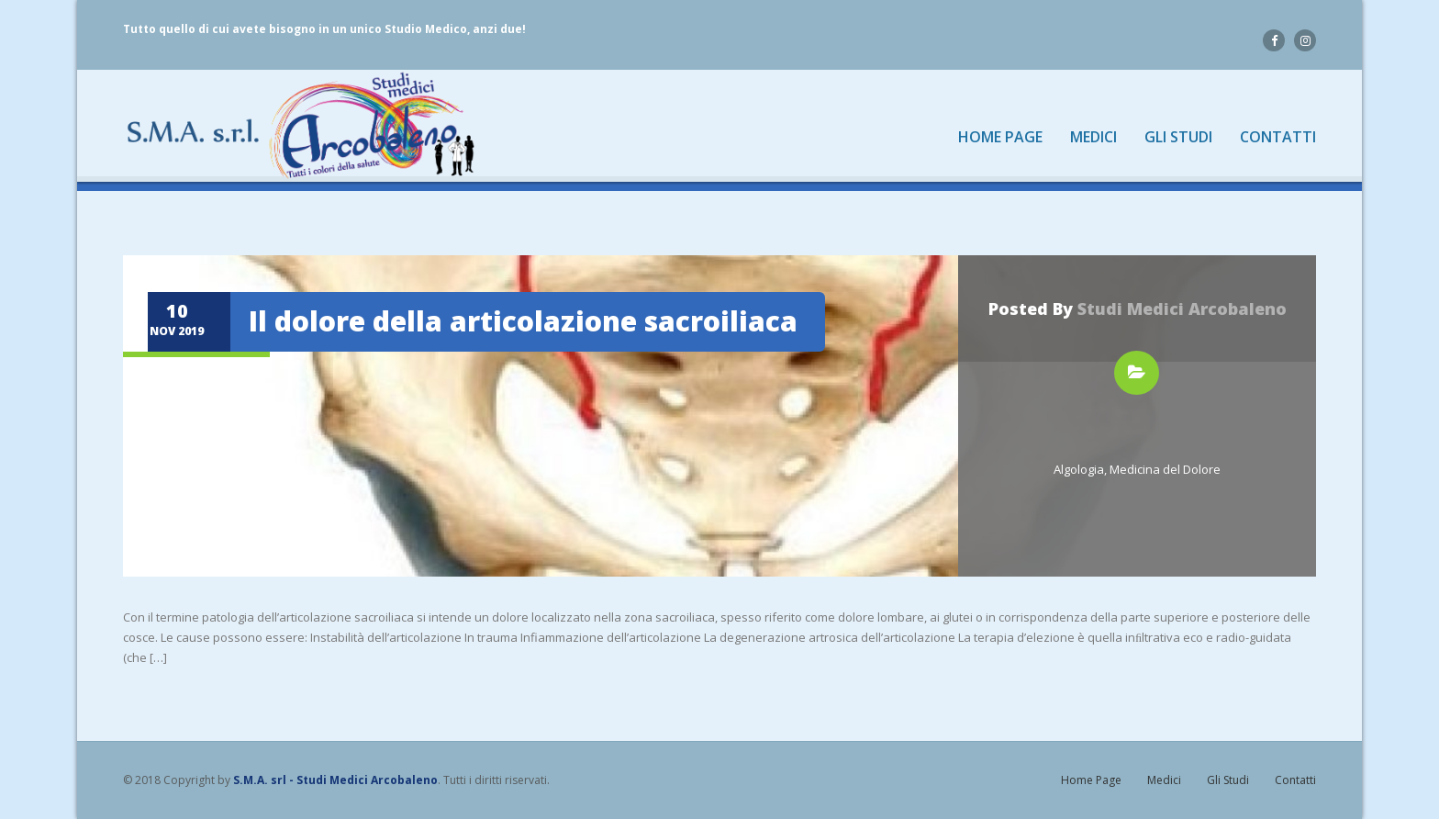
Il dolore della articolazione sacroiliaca (523, 321)
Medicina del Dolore (1165, 469)
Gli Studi (1178, 137)
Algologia (1079, 469)
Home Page (1000, 137)
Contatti (1278, 137)
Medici (1093, 137)
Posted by (1137, 308)
